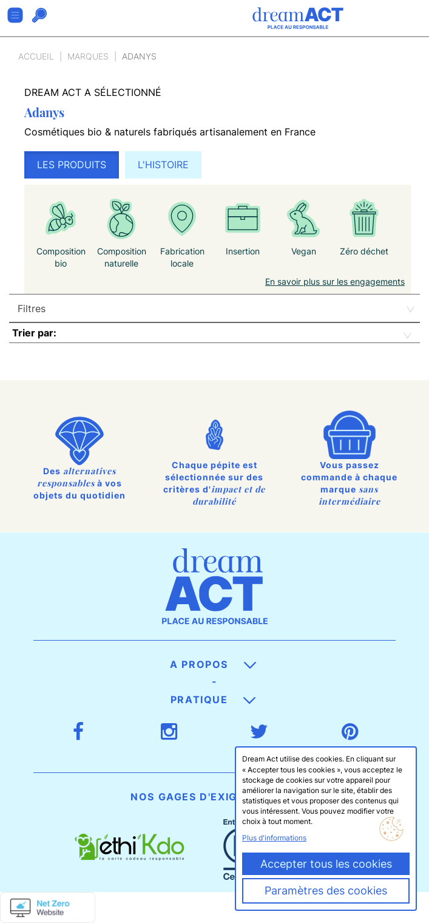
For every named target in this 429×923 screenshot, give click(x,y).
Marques (88, 56)
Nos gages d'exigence (213, 797)
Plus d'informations (274, 837)
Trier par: (34, 333)
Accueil (36, 56)
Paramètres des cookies (326, 890)
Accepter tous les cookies (326, 863)
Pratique (213, 699)
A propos (212, 664)
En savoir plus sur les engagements (335, 281)
